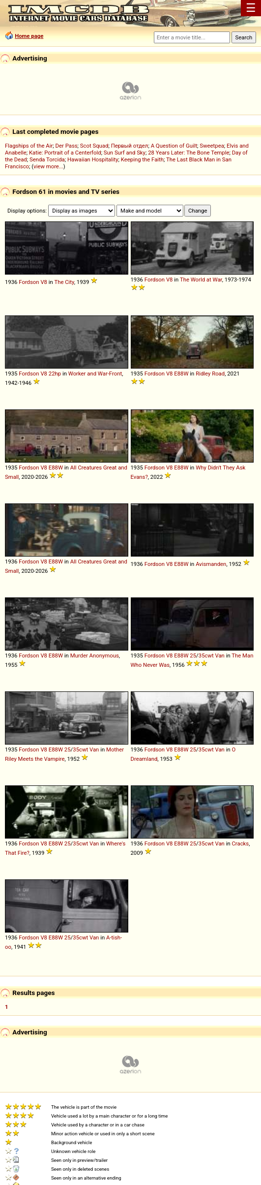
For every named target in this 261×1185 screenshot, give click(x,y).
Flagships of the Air (29, 145)
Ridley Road (210, 373)
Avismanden (211, 564)
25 (193, 655)
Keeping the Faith (142, 159)
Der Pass (67, 145)
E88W (181, 373)
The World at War (201, 279)
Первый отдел (129, 145)
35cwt (206, 655)
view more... (48, 166)
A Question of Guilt (174, 145)
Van (219, 655)
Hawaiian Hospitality (92, 159)
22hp (55, 373)
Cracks (240, 843)
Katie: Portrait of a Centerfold (65, 152)
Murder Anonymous (94, 655)
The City (64, 282)
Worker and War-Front (95, 373)
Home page (29, 35)
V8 (43, 282)
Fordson (29, 282)
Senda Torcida (47, 159)
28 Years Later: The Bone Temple (188, 152)
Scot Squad (94, 145)
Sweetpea (212, 145)
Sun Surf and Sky (124, 152)
